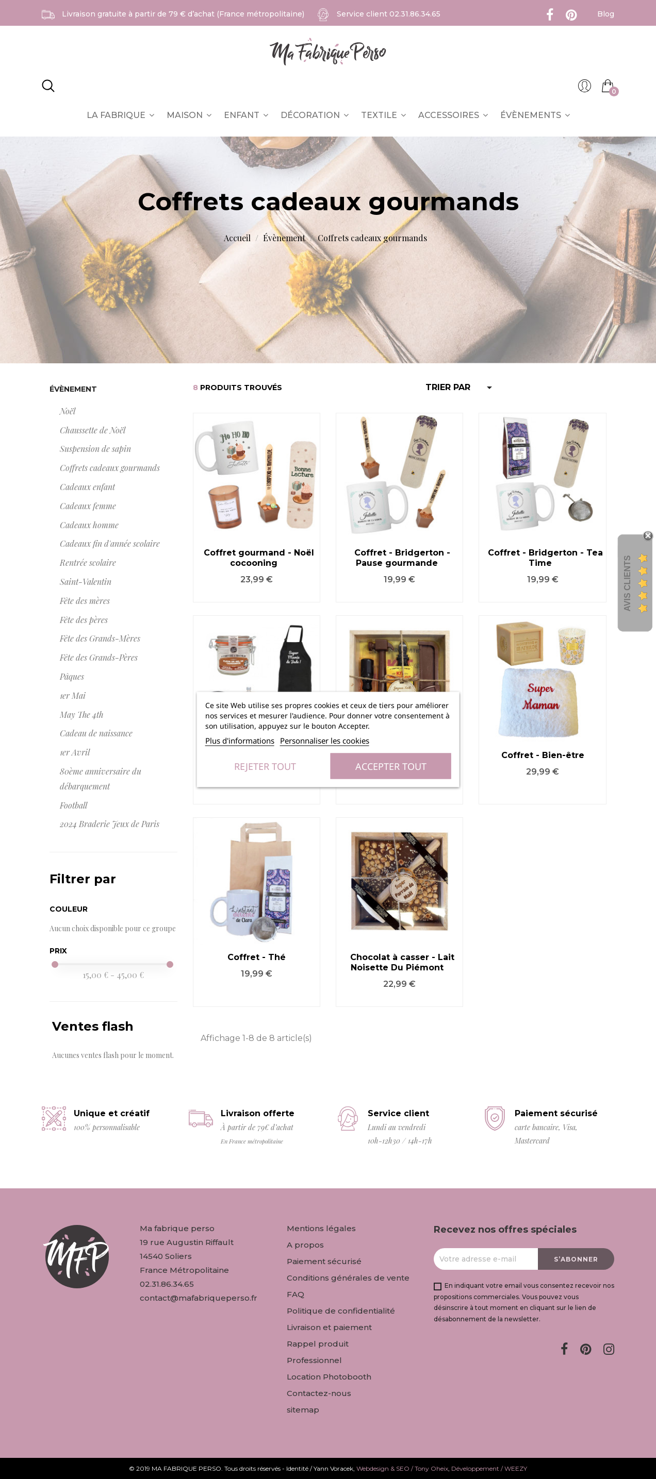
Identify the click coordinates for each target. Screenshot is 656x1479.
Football (73, 805)
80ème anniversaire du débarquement (100, 779)
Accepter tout (391, 766)
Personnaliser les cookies (324, 740)
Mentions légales (321, 1228)
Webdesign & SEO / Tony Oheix (402, 1468)
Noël (67, 411)
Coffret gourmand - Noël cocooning (259, 558)
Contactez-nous (319, 1393)
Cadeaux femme (88, 505)
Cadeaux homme (89, 524)
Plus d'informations (239, 740)
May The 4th (82, 714)
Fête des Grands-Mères (100, 638)
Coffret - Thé (256, 957)
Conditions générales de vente (348, 1278)
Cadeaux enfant (87, 486)
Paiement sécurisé (324, 1261)
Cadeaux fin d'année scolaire (110, 543)
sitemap (303, 1410)
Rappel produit (318, 1344)
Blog (605, 14)
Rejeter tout (265, 766)
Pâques (72, 676)
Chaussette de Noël (92, 430)
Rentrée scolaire (88, 562)
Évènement (73, 389)
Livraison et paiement (329, 1327)
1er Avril (75, 752)
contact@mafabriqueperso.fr (198, 1298)
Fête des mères (85, 600)
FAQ (295, 1294)
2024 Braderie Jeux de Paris (109, 823)
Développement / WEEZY (489, 1468)
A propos (305, 1245)
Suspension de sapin (95, 448)
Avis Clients (627, 583)
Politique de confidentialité (341, 1311)
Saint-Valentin (85, 581)
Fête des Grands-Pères (99, 657)
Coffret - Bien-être (542, 755)
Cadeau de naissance (96, 733)
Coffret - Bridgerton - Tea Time (545, 558)
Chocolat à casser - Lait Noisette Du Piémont (402, 962)
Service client (388, 14)
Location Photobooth (329, 1377)
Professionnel (314, 1360)
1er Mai (73, 695)
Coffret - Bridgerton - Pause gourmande (402, 558)
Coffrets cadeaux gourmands (110, 467)
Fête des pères (84, 619)
